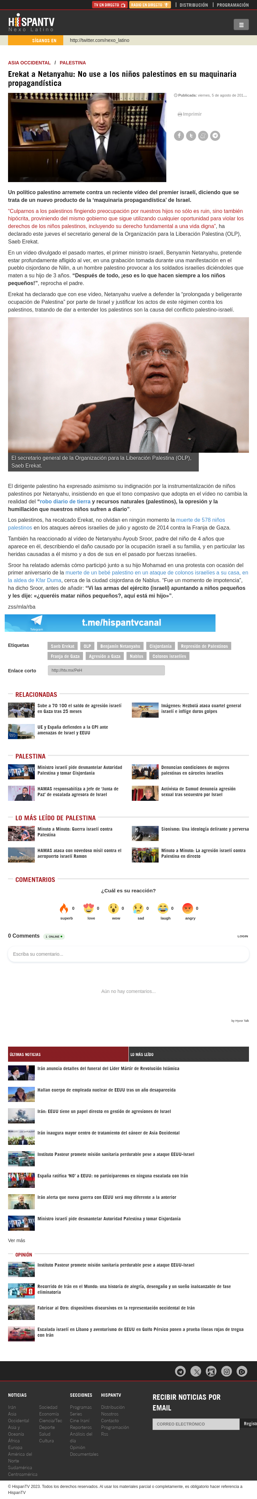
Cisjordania (161, 646)
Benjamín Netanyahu (120, 646)
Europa (15, 1447)
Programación (233, 4)
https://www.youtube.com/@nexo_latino (111, 40)
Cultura (46, 1440)
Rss (104, 1433)
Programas (81, 1406)
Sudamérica (20, 1467)
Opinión (77, 1447)
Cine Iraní (79, 1420)
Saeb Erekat (62, 646)
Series (76, 1413)
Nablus (136, 656)
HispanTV (31, 22)
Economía (49, 1413)
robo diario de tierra (65, 501)
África (14, 1440)
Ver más (16, 1240)
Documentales (84, 1453)
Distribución (194, 4)
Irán (12, 1406)
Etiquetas (18, 645)
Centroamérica (22, 1474)
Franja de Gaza (65, 656)
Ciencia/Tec (50, 1420)
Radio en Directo (150, 4)
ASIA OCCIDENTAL (29, 62)
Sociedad (48, 1406)
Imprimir (189, 114)
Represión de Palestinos (204, 646)
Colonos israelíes (169, 656)
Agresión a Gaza (104, 656)
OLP (87, 646)
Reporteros (81, 1427)
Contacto (110, 1420)
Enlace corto (22, 670)
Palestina (73, 62)
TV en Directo (110, 4)
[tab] (68, 1054)
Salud (45, 1433)
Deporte (47, 1427)
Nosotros (109, 1413)
